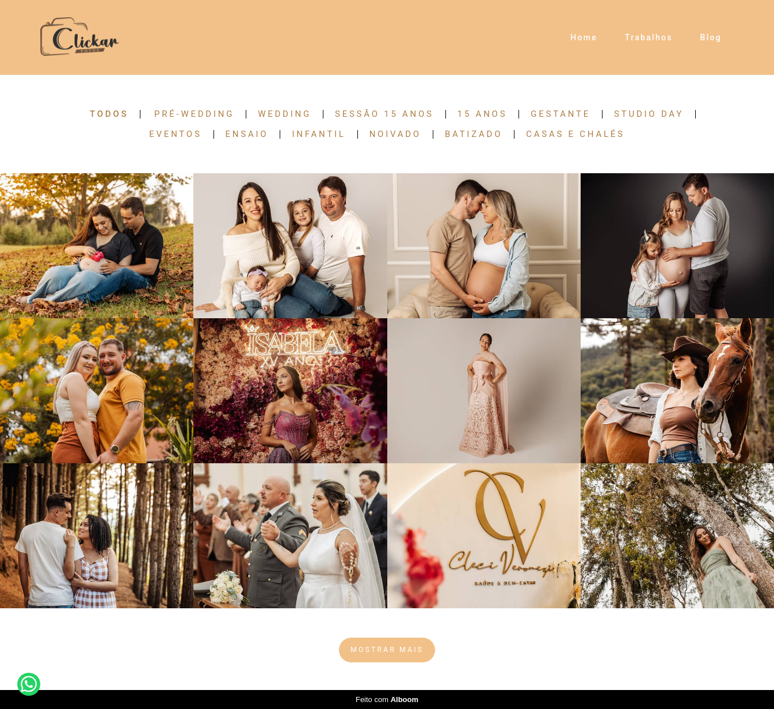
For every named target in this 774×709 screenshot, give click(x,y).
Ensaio (247, 134)
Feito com (387, 699)
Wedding (284, 114)
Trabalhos (649, 37)
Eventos (175, 134)
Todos (109, 114)
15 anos (482, 114)
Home (583, 37)
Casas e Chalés (575, 134)
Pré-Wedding (194, 114)
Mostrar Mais (387, 649)
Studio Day (649, 114)
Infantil (318, 134)
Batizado (473, 134)
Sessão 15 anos (384, 114)
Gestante (560, 114)
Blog (711, 37)
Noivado (395, 134)
